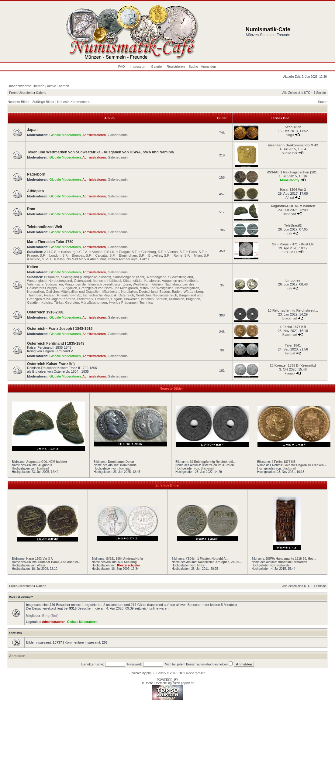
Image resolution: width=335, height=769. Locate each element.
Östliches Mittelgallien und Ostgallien (73, 291)
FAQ (121, 66)
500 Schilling (127, 562)
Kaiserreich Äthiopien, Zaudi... (220, 562)
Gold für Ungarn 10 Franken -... (306, 465)
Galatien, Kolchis (39, 302)
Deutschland (148, 291)
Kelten (32, 267)
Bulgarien (193, 299)
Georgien (72, 302)
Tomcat (289, 353)
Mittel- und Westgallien (157, 288)
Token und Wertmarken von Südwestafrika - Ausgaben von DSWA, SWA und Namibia (100, 152)
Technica (146, 302)
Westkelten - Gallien (148, 284)
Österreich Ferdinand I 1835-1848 (56, 343)
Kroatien (147, 299)
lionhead (289, 214)
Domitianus (128, 465)
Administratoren (94, 135)
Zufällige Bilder (43, 102)
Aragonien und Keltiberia (180, 280)
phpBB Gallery (156, 673)
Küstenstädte (132, 280)
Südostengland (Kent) (129, 277)
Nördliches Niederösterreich (156, 295)
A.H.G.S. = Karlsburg (59, 252)
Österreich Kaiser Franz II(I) (51, 364)
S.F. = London (50, 255)
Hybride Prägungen (123, 302)
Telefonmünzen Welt (44, 227)
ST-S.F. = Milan (53, 259)
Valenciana (35, 284)
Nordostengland (60, 280)
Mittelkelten (110, 291)
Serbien (161, 299)
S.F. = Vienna (168, 252)
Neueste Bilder (18, 102)
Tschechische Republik (100, 295)
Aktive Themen (58, 86)
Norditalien (129, 291)
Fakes (144, 259)
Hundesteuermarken (292, 562)
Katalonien (152, 280)
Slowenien (132, 299)
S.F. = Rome (173, 255)
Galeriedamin (117, 135)
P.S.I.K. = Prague (117, 252)
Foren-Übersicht (21, 92)
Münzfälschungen (94, 302)
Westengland (37, 280)
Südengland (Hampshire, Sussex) (86, 277)
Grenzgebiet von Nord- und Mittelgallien (108, 288)
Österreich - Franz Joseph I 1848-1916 (59, 328)
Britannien (51, 277)
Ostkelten (102, 299)
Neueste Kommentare (73, 102)
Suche (193, 66)
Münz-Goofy (289, 180)
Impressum (138, 66)
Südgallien (69, 288)
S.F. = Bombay (73, 255)
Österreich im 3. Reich (218, 465)
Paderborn (36, 174)
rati (289, 233)
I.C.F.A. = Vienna (89, 252)
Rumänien (176, 299)
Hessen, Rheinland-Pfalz (62, 295)
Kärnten (69, 299)
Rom (31, 209)
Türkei (58, 302)
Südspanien (54, 284)
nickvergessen (195, 673)
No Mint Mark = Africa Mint (86, 259)
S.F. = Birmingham (123, 255)
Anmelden (208, 66)
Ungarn (116, 299)
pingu (290, 135)
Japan (32, 130)
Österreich (126, 295)
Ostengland (82, 280)
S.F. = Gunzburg (144, 252)
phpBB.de (187, 683)
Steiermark (85, 299)
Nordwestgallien (187, 288)
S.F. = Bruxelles (150, 255)
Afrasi (289, 197)
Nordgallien (35, 291)
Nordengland (156, 277)
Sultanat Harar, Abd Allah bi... (59, 562)
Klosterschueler (128, 565)
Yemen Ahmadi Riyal (123, 259)
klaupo (290, 373)
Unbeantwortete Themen (26, 86)
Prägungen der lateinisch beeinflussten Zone (98, 284)
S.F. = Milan (193, 255)
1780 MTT (289, 252)
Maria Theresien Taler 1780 (50, 242)
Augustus (45, 465)
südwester (289, 153)
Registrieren (176, 66)
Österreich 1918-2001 (45, 312)
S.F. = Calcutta (97, 255)
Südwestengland (180, 277)
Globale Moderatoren (65, 135)
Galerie (157, 66)
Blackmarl (289, 318)
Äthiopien (35, 191)
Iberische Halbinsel (107, 280)
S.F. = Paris (188, 252)
